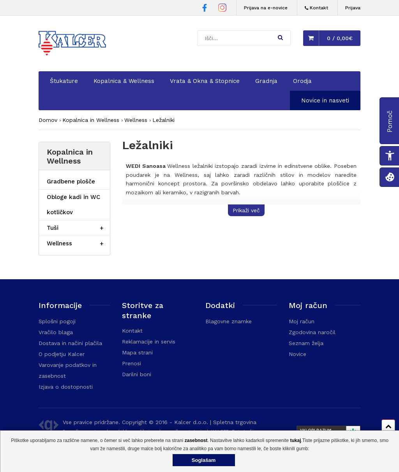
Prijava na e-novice (266, 8)
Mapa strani (137, 352)
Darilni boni (136, 374)
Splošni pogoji (57, 321)
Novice (297, 354)
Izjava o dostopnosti (66, 387)
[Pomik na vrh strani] (388, 426)
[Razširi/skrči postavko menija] (102, 228)
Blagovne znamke (228, 321)
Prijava (352, 8)
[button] (280, 37)
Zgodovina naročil (312, 332)
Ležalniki (163, 120)
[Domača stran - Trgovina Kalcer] (74, 44)
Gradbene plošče (71, 181)
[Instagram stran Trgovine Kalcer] (222, 8)
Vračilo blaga (56, 332)
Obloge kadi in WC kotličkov (73, 205)
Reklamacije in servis (148, 341)
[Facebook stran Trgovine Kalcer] (204, 9)
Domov (48, 120)
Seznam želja (306, 343)
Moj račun (301, 321)
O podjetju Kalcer (62, 354)
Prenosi (131, 363)
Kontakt (132, 331)
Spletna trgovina (234, 422)
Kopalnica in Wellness (90, 120)
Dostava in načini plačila (70, 343)
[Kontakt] (316, 8)
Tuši (52, 227)
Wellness (135, 120)
